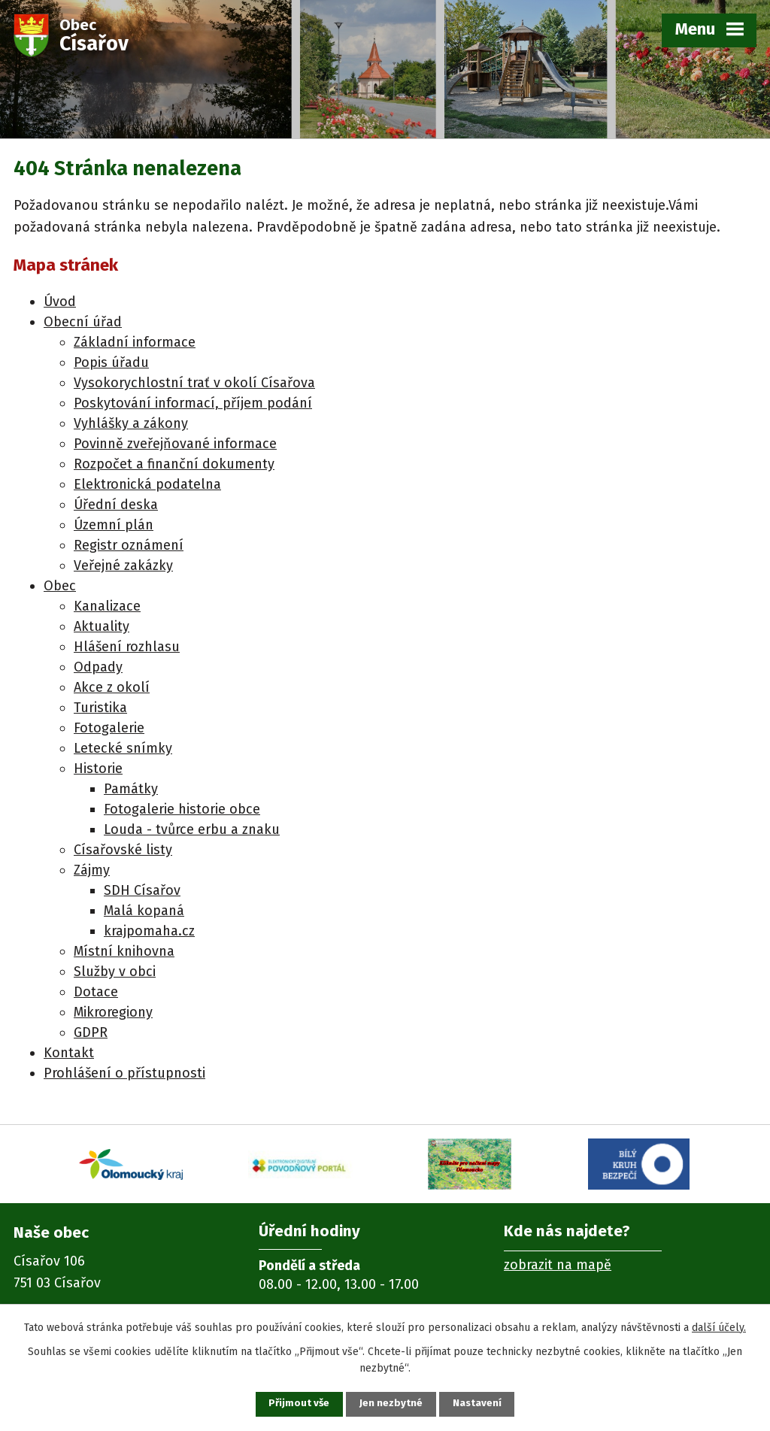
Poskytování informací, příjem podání (193, 403)
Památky (131, 789)
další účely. (719, 1326)
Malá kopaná (144, 910)
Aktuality (101, 626)
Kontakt (69, 1052)
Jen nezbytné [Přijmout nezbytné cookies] (391, 1403)
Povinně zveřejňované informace (175, 443)
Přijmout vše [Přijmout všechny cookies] (293, 1403)
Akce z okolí (112, 687)
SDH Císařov (142, 890)
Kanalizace (107, 606)
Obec (60, 586)
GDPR (91, 1032)
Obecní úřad (83, 322)
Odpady (98, 667)
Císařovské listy (123, 849)
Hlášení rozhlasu (127, 646)
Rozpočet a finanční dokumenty (174, 464)
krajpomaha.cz (149, 931)
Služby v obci (115, 971)
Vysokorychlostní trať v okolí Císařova (194, 382)
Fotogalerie (109, 728)
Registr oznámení (128, 545)
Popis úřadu (111, 362)
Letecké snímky (123, 748)
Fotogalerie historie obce (182, 809)
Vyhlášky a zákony (131, 423)
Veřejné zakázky (123, 565)
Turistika (100, 707)
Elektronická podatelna (147, 484)
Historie (98, 768)
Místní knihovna (124, 951)
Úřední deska (116, 504)
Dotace (96, 992)
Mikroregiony (113, 1012)
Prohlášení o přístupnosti (124, 1073)
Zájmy (92, 870)
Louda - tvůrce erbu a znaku (192, 829)
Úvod (60, 301)
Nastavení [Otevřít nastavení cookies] (483, 1403)
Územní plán (113, 525)
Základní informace (135, 342)
